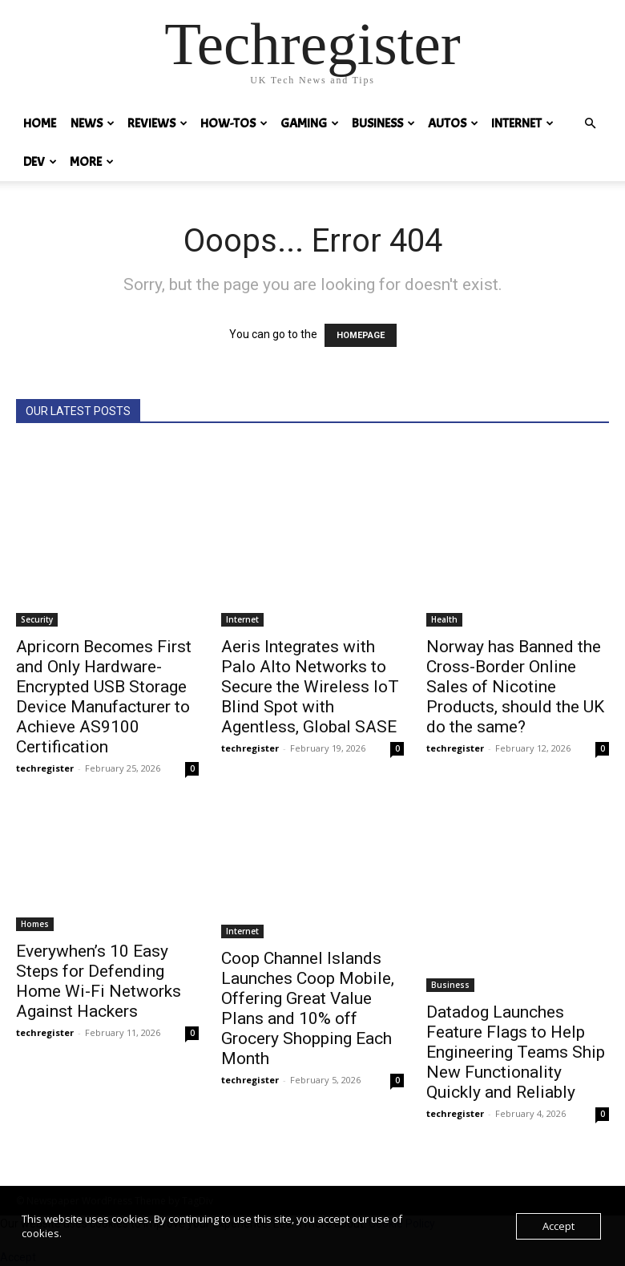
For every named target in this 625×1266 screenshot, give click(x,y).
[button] (590, 123)
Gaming (309, 123)
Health (444, 619)
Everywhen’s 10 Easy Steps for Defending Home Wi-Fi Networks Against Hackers (98, 981)
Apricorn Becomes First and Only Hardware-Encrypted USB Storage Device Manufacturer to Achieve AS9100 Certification (104, 696)
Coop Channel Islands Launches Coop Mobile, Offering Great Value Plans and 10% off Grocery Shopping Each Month (307, 1008)
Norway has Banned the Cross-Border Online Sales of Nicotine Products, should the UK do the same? (515, 686)
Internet (522, 123)
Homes (35, 923)
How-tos (234, 123)
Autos (453, 123)
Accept (558, 1226)
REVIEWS (157, 123)
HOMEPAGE (361, 335)
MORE (92, 162)
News (93, 123)
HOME (39, 123)
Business (383, 123)
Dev (40, 162)
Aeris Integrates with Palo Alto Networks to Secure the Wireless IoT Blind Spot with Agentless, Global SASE (310, 686)
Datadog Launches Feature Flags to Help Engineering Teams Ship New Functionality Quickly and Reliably (515, 1052)
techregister (45, 768)
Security (37, 619)
